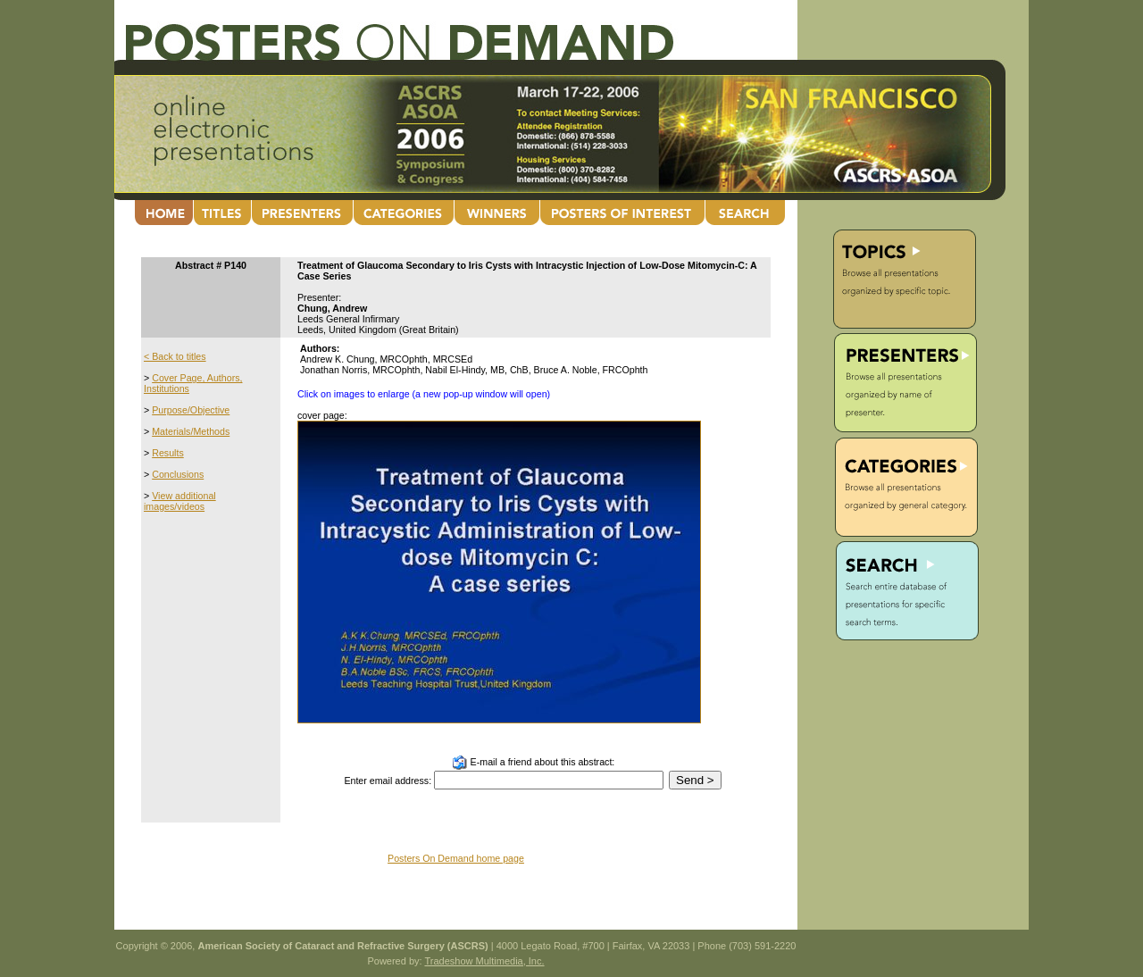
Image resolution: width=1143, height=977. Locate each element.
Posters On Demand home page (456, 858)
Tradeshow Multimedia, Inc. (484, 961)
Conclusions (178, 474)
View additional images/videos (180, 501)
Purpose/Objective (190, 410)
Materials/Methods (190, 431)
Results (168, 452)
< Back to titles (175, 356)
